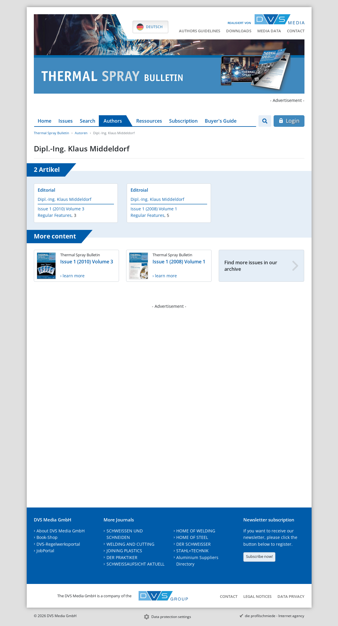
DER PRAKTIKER (122, 557)
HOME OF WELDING (195, 531)
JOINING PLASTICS (124, 550)
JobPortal (45, 550)
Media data (269, 30)
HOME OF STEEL (192, 537)
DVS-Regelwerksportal (58, 544)
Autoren (81, 133)
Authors (113, 121)
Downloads (238, 30)
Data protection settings (171, 616)
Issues (65, 121)
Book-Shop (47, 537)
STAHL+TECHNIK (192, 550)
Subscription (183, 121)
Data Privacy (290, 596)
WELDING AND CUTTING (130, 544)
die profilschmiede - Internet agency (274, 615)
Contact (295, 30)
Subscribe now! (259, 556)
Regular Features (55, 215)
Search (87, 121)
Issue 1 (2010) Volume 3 (61, 209)
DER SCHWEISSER (193, 544)
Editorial (46, 190)
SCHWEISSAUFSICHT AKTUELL (135, 564)
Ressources (149, 121)
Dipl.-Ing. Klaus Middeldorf (64, 199)
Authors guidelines (199, 30)
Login (289, 120)
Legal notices (257, 596)
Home (44, 121)
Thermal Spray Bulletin (51, 133)
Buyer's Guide (221, 121)
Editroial (139, 190)
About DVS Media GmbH (61, 531)
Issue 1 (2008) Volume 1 (154, 209)
